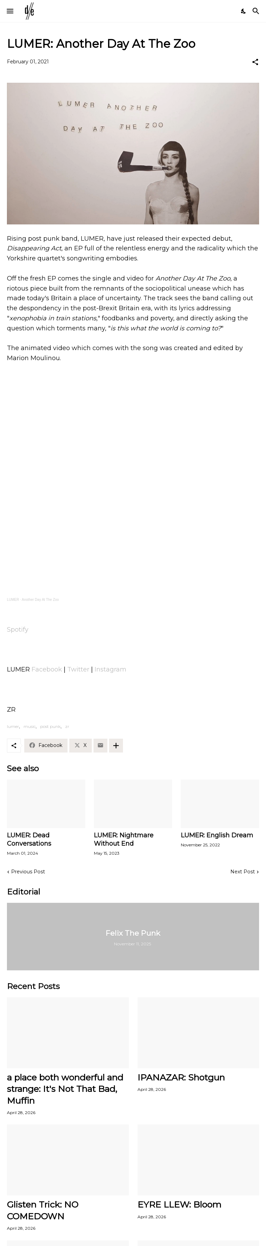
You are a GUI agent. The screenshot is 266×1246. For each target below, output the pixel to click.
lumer (13, 726)
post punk (50, 726)
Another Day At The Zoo (40, 600)
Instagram (110, 669)
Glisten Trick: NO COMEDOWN (42, 1210)
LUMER (13, 600)
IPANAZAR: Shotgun (181, 1077)
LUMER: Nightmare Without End (123, 839)
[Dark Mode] (244, 11)
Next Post (242, 872)
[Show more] (116, 746)
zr (67, 726)
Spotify (17, 629)
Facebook (47, 669)
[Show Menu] (9, 11)
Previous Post (28, 872)
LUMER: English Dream (217, 835)
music (30, 726)
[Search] (257, 11)
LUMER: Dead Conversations (29, 839)
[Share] (255, 62)
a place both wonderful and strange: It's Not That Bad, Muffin (65, 1089)
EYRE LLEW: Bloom (179, 1204)
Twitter (78, 669)
